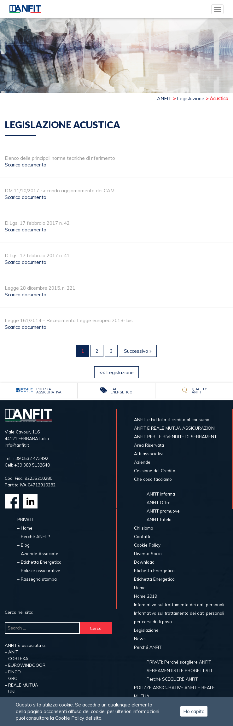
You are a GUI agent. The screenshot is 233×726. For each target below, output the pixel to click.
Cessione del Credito (154, 470)
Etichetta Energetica (154, 570)
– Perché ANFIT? (33, 536)
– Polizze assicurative (38, 570)
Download (144, 562)
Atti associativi (148, 453)
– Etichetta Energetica (39, 562)
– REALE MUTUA (21, 685)
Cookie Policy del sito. (78, 718)
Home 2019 (145, 596)
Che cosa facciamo (153, 479)
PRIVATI (25, 519)
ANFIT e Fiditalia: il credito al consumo (171, 419)
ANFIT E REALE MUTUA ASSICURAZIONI (174, 428)
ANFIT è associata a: (25, 645)
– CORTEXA (16, 658)
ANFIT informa (161, 494)
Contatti (142, 536)
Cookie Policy (147, 545)
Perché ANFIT (147, 647)
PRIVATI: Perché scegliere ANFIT (179, 662)
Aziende (142, 462)
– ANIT (11, 651)
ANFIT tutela (159, 519)
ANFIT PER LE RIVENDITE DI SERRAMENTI (176, 436)
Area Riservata (149, 445)
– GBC (11, 678)
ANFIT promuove (163, 511)
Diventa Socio (148, 553)
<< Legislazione (116, 372)
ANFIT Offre (159, 502)
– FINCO (13, 671)
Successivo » (138, 351)
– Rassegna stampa (37, 579)
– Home (24, 528)
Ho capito (194, 711)
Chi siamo (143, 528)
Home (140, 587)
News (140, 638)
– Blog (23, 545)
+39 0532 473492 (30, 458)
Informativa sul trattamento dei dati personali (179, 604)
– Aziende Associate (37, 553)
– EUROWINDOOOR (25, 665)
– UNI (10, 691)
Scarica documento (25, 165)
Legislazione (146, 630)
